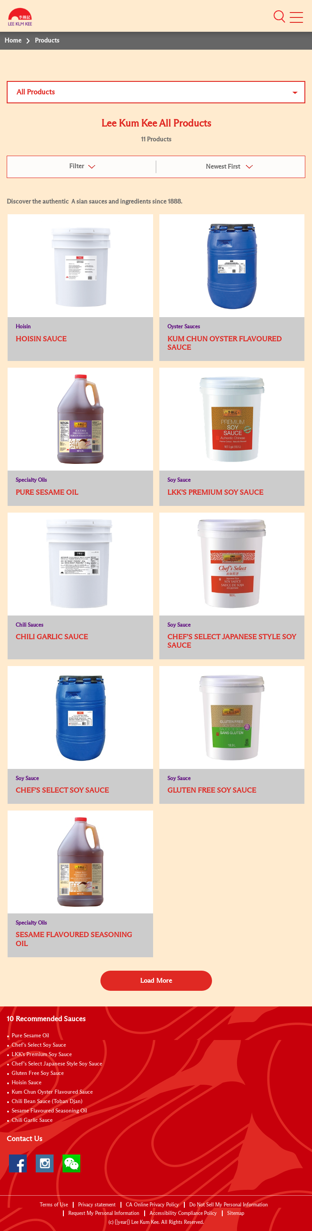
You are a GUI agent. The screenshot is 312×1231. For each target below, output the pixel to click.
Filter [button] (76, 166)
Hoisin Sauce (27, 1083)
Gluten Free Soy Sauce (38, 1073)
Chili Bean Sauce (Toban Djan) (47, 1101)
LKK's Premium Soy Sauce (42, 1054)
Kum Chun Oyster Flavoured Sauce (52, 1092)
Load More (156, 980)
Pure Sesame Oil (30, 1036)
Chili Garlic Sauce (32, 1120)
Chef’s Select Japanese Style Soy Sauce (57, 1064)
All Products (36, 92)
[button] (279, 16)
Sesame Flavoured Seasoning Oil (49, 1111)
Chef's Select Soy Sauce (39, 1045)
